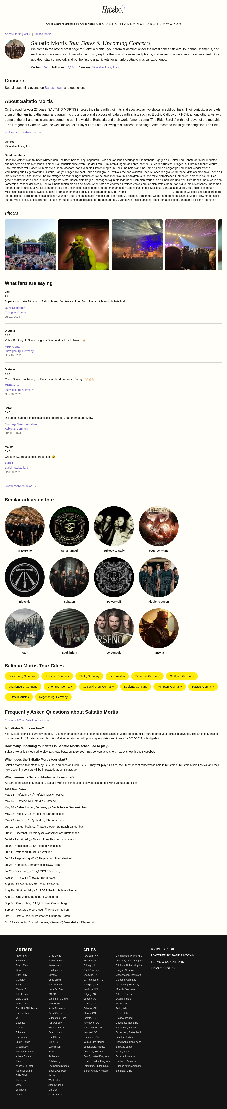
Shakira (52, 1051)
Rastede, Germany (57, 676)
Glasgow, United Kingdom (129, 960)
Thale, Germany (89, 676)
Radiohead (54, 1056)
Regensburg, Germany (53, 697)
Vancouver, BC (91, 1022)
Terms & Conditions (167, 961)
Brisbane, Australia (126, 1061)
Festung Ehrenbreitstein (21, 424)
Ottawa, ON (89, 1013)
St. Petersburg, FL (93, 979)
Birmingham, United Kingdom (129, 955)
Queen (19, 1094)
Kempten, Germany (169, 686)
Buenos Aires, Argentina (128, 1066)
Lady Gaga (22, 999)
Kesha (51, 1075)
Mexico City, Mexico (93, 1042)
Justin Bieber (23, 1042)
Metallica (20, 1027)
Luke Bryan (54, 1046)
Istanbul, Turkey (124, 1037)
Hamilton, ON (90, 989)
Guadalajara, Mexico (94, 1046)
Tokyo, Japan (123, 1051)
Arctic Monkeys (56, 1008)
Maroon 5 (21, 989)
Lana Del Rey (55, 989)
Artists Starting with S (18, 34)
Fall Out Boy (55, 1022)
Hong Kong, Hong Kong (128, 1042)
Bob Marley (54, 1061)
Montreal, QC (90, 1032)
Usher (19, 1085)
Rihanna (20, 1032)
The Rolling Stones (58, 1066)
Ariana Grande (23, 1056)
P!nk (18, 1061)
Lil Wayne (21, 1089)
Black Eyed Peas (57, 1070)
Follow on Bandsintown (23, 132)
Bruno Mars (22, 965)
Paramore (21, 1080)
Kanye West (54, 965)
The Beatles (22, 1013)
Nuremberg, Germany (127, 984)
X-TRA (9, 463)
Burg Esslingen (15, 307)
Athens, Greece (124, 994)
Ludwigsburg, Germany (19, 351)
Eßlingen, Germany (17, 312)
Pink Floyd (54, 1003)
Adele (19, 984)
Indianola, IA (90, 960)
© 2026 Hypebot (163, 949)
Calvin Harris (55, 1094)
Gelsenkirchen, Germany (98, 686)
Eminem (20, 960)
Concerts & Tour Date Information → (27, 720)
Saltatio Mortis (42, 34)
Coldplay (20, 979)
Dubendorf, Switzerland (128, 1032)
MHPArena (12, 385)
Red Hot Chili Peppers (28, 1008)
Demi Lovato (55, 1032)
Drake (19, 970)
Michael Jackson (25, 1066)
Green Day (22, 1046)
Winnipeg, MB (90, 984)
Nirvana (52, 975)
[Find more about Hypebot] (113, 9)
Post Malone (55, 984)
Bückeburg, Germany (22, 676)
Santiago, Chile (124, 1070)
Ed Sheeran (22, 994)
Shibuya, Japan (124, 1046)
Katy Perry (21, 975)
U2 (17, 1018)
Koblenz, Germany (16, 428)
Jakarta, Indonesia (125, 1056)
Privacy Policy (163, 968)
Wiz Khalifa (54, 1080)
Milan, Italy (121, 1003)
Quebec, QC (90, 999)
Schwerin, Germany (147, 676)
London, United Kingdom (96, 1061)
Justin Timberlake (57, 960)
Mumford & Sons (57, 1018)
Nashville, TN (90, 975)
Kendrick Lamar (24, 1070)
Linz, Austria (117, 676)
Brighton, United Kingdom (129, 965)
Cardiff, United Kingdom (96, 1056)
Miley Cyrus (54, 955)
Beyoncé (20, 1022)
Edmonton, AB (91, 1037)
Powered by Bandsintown (173, 955)
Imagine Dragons (25, 1051)
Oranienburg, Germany (23, 686)
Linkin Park (22, 1003)
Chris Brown (54, 979)
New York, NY (90, 955)
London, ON (89, 1003)
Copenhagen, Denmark (128, 975)
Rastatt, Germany (203, 686)
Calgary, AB (89, 994)
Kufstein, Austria (19, 697)
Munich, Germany (125, 989)
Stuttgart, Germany (182, 676)
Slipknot (52, 1089)
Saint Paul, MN (91, 970)
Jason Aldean (55, 1085)
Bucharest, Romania (127, 1022)
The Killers (54, 1037)
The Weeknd (22, 1037)
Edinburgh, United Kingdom (97, 1066)
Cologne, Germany (126, 979)
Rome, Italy (122, 1013)
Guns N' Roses (56, 1027)
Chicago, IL (89, 965)
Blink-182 (53, 1042)
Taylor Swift (22, 955)
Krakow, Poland (124, 1018)
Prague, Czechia (125, 970)
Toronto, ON (89, 1018)
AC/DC (52, 994)
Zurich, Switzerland (16, 467)
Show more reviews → (21, 486)
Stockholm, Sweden (126, 1027)
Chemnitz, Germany (60, 686)
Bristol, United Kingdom (95, 1070)
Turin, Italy (121, 1008)
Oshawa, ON (90, 1008)
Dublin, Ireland (123, 999)
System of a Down (58, 999)
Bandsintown (54, 87)
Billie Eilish (21, 1075)
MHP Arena (12, 346)
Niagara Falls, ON (92, 1027)
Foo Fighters (55, 970)
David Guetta (55, 1013)
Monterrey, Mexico (93, 1051)
